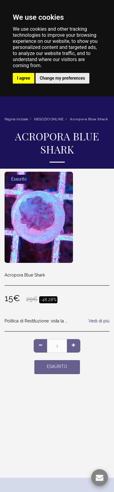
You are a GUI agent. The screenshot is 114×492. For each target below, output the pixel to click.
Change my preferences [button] (62, 78)
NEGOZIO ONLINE (49, 119)
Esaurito (57, 366)
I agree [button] (23, 78)
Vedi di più (98, 320)
